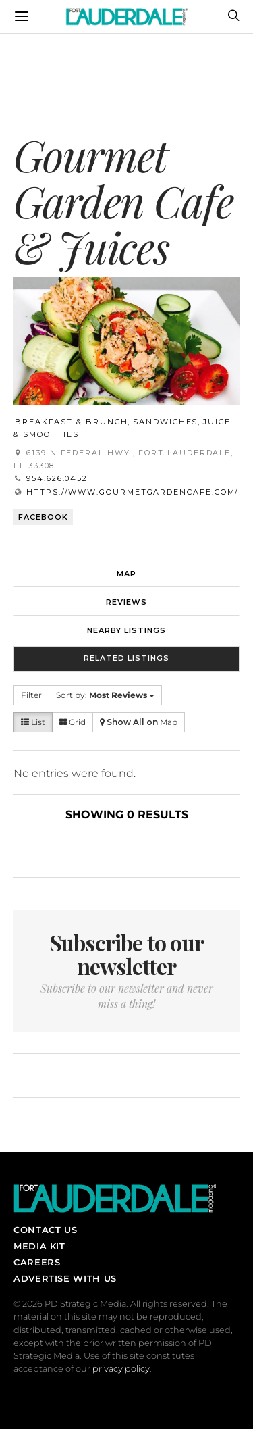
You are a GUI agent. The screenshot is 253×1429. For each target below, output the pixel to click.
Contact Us (45, 1229)
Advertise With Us (65, 1278)
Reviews (126, 602)
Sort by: (105, 695)
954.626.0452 (57, 478)
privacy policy (121, 1368)
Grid (72, 722)
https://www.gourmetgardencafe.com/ (132, 492)
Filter (31, 695)
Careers (36, 1262)
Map (126, 573)
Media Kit (39, 1245)
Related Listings (126, 658)
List (33, 722)
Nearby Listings (126, 630)
